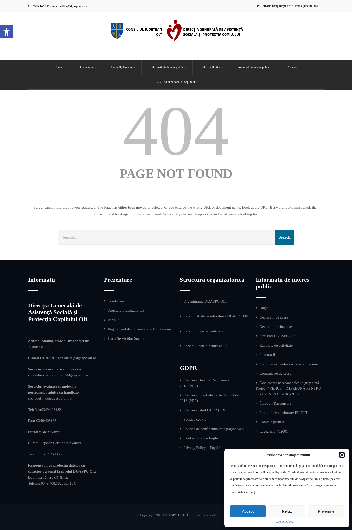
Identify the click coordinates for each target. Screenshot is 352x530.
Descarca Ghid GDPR (200, 410)
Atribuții (114, 320)
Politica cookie (195, 419)
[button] (6, 31)
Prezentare (88, 67)
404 (176, 130)
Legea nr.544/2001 (274, 431)
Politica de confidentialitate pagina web (214, 429)
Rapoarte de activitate (276, 345)
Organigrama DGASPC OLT (205, 301)
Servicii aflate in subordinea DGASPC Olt (216, 316)
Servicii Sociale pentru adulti (206, 346)
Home (58, 67)
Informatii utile (212, 67)
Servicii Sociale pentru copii (205, 331)
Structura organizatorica (126, 310)
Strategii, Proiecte (123, 67)
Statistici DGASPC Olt (277, 336)
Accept (248, 511)
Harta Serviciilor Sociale (126, 338)
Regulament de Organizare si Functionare (139, 329)
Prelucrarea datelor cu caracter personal (290, 364)
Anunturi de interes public (254, 67)
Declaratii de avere (274, 317)
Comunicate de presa (276, 373)
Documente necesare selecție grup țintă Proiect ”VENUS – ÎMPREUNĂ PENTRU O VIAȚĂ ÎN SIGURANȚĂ (288, 388)
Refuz (287, 511)
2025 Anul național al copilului (177, 82)
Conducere (116, 301)
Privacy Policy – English (202, 448)
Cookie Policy (284, 521)
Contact (292, 67)
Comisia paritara (272, 422)
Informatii (267, 355)
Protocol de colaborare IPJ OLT (284, 413)
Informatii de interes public (169, 67)
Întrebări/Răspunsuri (275, 403)
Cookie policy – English (202, 438)
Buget (264, 308)
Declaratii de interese (276, 327)
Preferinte (326, 511)
